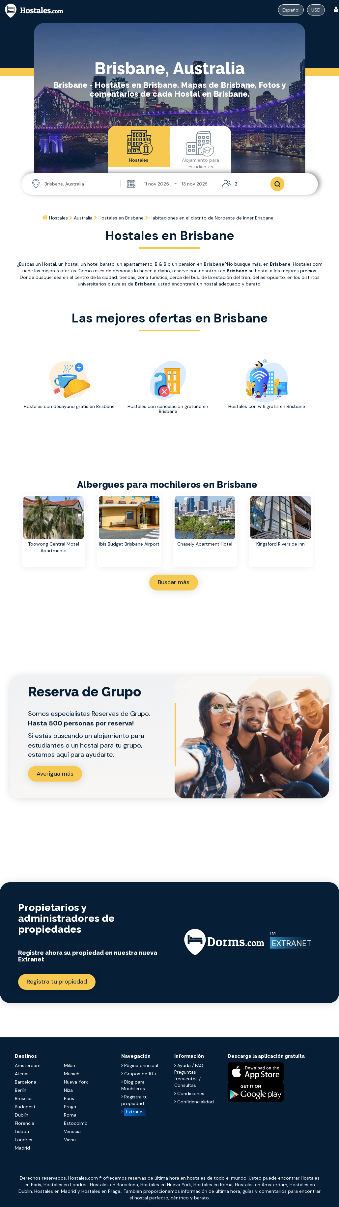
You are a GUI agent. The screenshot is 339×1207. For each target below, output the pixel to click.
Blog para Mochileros (133, 1085)
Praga (70, 1107)
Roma (70, 1115)
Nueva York (76, 1082)
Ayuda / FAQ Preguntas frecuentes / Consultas (188, 1075)
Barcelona (25, 1082)
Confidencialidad (194, 1102)
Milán (69, 1065)
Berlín (20, 1090)
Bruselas (24, 1098)
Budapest (25, 1107)
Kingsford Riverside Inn (280, 544)
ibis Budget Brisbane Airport (129, 544)
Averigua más (55, 774)
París (69, 1098)
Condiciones (189, 1093)
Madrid (22, 1148)
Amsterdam (28, 1065)
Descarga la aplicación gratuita (266, 1056)
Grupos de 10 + (139, 1074)
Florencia (24, 1123)
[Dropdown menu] (291, 10)
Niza (68, 1090)
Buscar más (173, 582)
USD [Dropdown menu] (316, 10)
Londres (23, 1140)
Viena (70, 1140)
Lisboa (22, 1131)
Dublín (21, 1115)
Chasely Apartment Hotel (204, 544)
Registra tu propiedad (57, 982)
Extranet (135, 1112)
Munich (71, 1074)
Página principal (139, 1065)
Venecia (72, 1131)
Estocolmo (76, 1123)
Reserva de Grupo (84, 691)
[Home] (45, 218)
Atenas (22, 1074)
